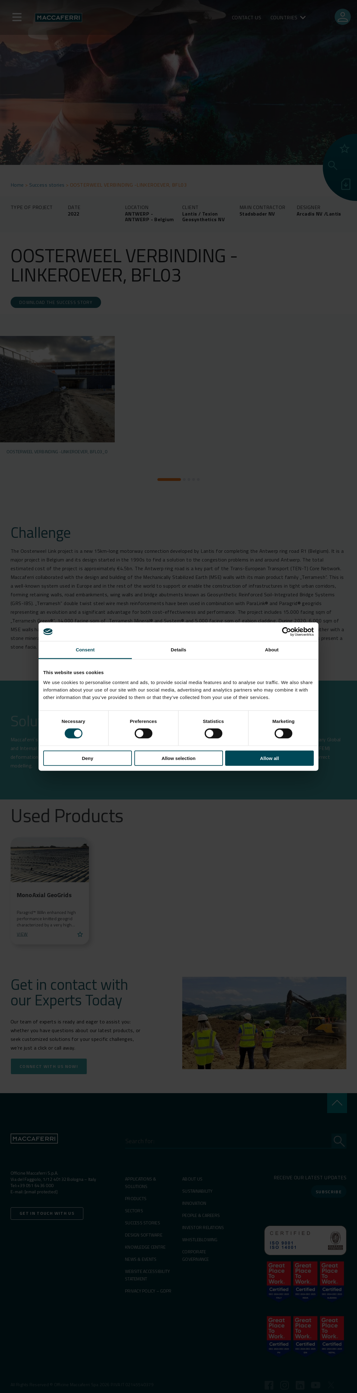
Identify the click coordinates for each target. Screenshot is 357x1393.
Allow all (269, 758)
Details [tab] (178, 649)
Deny (87, 758)
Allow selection (178, 758)
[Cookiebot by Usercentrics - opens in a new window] (286, 631)
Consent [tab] (85, 649)
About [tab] (272, 649)
